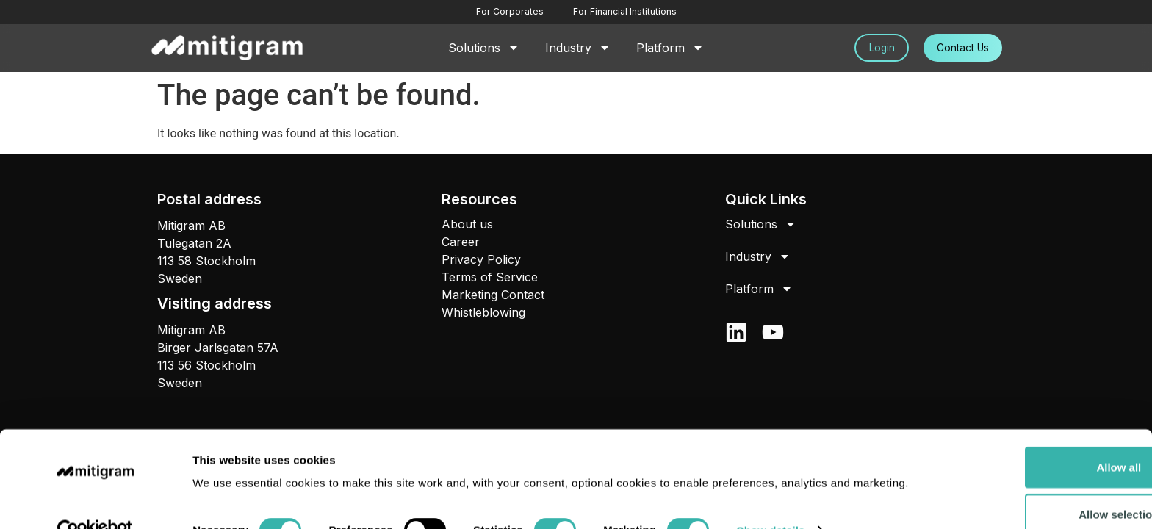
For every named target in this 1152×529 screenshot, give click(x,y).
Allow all (1029, 419)
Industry (578, 48)
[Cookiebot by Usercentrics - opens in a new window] (95, 500)
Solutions (483, 48)
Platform (670, 48)
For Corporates (510, 11)
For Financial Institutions (623, 11)
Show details (771, 500)
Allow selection (1029, 466)
